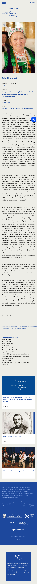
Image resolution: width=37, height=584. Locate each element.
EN (34, 2)
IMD (18, 539)
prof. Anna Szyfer (7, 360)
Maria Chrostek (6, 341)
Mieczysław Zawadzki (8, 348)
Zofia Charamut (6, 339)
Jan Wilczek (5, 346)
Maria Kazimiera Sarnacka (10, 350)
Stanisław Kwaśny (7, 344)
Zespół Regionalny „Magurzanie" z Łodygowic (15, 356)
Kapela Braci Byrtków (8, 352)
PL (31, 2)
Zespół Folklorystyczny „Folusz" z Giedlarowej (15, 354)
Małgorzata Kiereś (7, 358)
